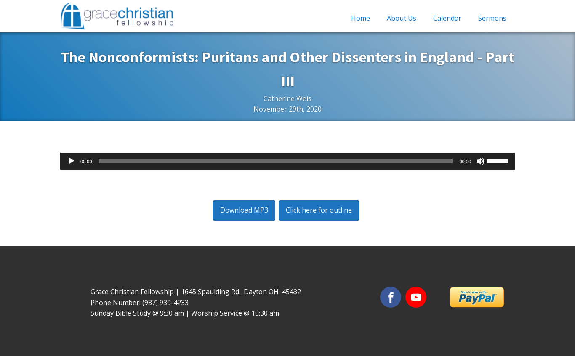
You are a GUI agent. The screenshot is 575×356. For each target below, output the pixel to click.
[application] (287, 161)
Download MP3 (244, 210)
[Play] (71, 161)
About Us (401, 18)
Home (360, 18)
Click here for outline (319, 210)
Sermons (492, 18)
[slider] (276, 161)
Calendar (447, 18)
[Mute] (480, 161)
